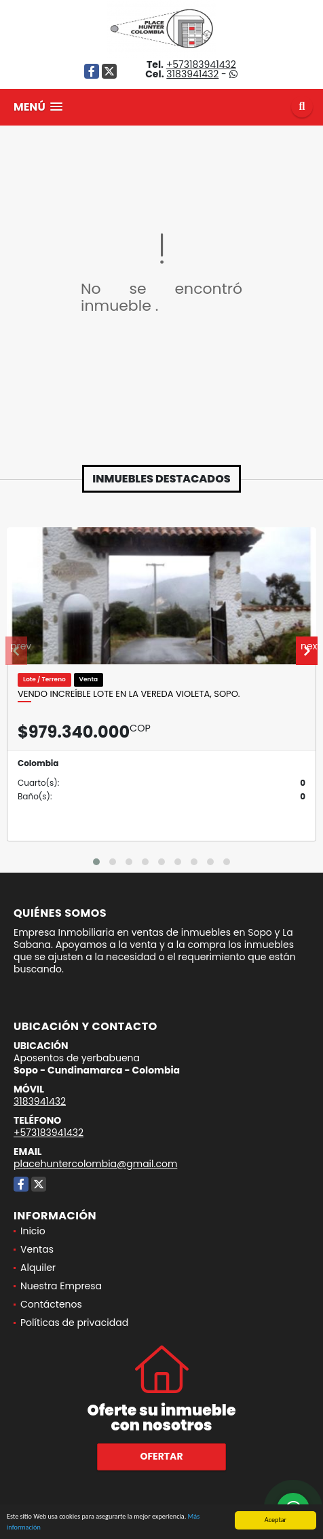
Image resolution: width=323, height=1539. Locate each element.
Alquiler (38, 1267)
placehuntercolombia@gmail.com (95, 1164)
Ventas (37, 1249)
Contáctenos (51, 1304)
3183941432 (192, 74)
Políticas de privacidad (74, 1322)
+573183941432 (201, 64)
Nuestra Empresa (61, 1286)
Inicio (32, 1231)
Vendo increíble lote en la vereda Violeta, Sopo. (129, 694)
